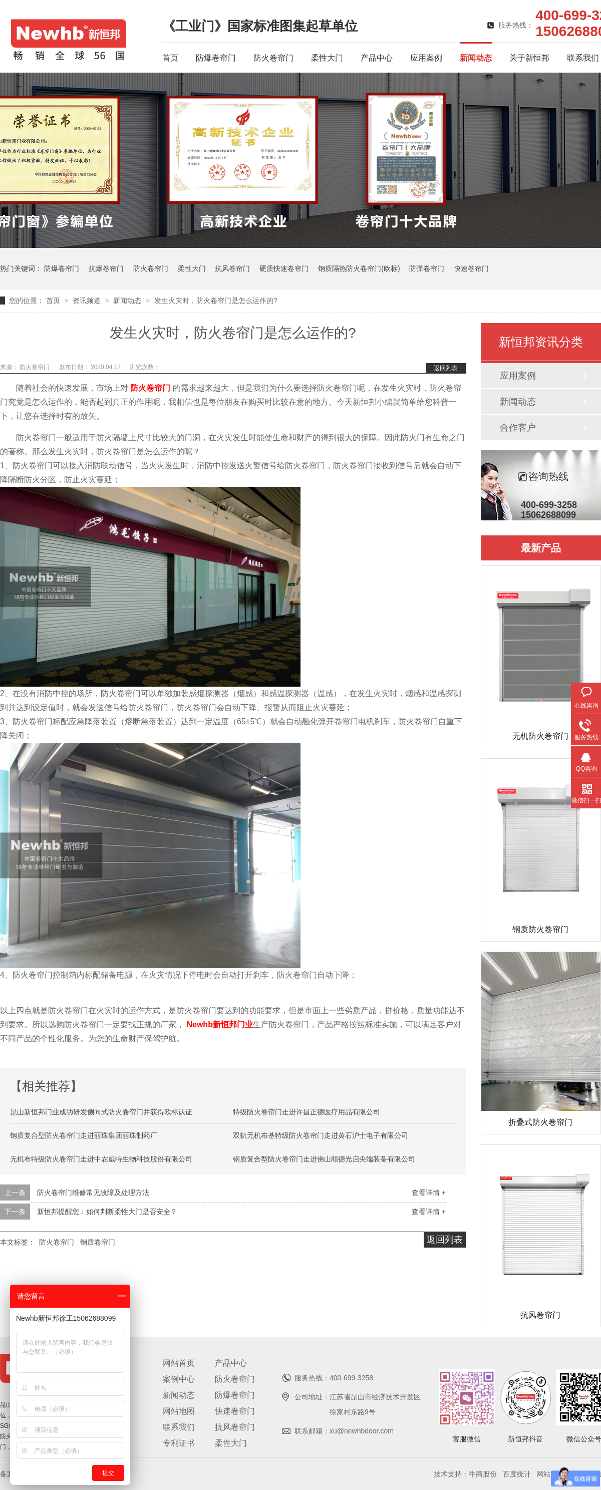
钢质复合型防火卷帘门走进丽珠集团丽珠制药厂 (83, 1135)
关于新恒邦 (529, 58)
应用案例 (426, 58)
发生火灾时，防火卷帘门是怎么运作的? (215, 300)
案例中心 (179, 1379)
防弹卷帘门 (426, 268)
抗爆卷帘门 (106, 268)
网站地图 (179, 1411)
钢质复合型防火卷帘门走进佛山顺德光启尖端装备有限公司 (324, 1159)
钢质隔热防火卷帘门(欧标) (359, 268)
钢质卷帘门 (97, 1242)
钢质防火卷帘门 (540, 929)
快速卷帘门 (471, 268)
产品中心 (377, 58)
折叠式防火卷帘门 (540, 1122)
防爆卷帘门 (216, 58)
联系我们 (583, 58)
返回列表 (446, 368)
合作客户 (518, 428)
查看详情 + (429, 1192)
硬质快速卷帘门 (284, 268)
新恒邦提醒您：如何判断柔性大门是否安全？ (107, 1212)
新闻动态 (476, 58)
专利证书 (179, 1443)
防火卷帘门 (273, 58)
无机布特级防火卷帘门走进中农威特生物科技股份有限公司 (101, 1159)
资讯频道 (88, 300)
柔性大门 (327, 58)
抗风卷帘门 (232, 268)
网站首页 (179, 1363)
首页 (170, 58)
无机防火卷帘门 (540, 736)
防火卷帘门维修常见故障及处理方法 (93, 1192)
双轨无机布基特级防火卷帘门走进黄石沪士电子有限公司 (320, 1135)
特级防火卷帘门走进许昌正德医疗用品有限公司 (306, 1112)
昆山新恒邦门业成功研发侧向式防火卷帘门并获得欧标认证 (101, 1112)
